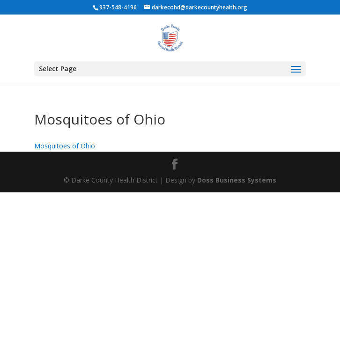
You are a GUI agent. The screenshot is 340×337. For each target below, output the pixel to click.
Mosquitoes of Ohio (64, 145)
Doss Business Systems (236, 180)
